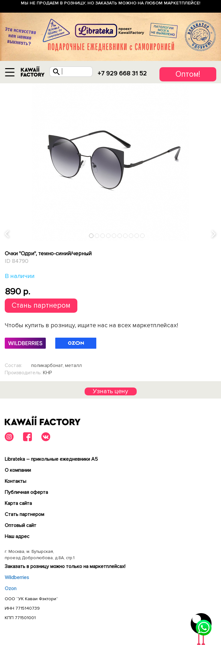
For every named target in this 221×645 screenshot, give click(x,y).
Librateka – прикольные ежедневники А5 (51, 459)
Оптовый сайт (20, 525)
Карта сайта (18, 503)
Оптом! (188, 74)
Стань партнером (41, 305)
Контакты (15, 481)
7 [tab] (125, 235)
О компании (18, 470)
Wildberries (17, 577)
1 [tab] (91, 235)
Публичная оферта (26, 492)
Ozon (10, 588)
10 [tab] (142, 235)
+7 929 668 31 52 (122, 73)
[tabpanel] (110, 162)
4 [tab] (108, 235)
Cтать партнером (24, 514)
